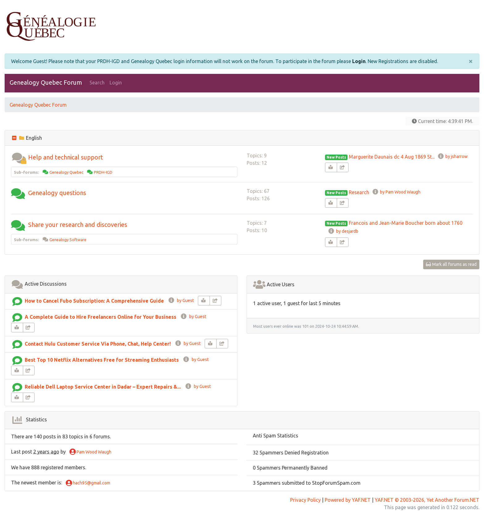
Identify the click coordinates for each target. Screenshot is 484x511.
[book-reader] (331, 167)
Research (359, 192)
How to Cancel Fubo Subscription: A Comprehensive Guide (94, 301)
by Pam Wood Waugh (396, 191)
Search (97, 82)
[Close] (470, 61)
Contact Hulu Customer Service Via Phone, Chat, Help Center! (98, 344)
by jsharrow (452, 156)
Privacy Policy (305, 500)
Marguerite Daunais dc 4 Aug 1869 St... (392, 157)
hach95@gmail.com (88, 483)
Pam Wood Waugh (90, 452)
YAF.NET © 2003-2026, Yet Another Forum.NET (427, 500)
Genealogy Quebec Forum (46, 82)
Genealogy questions (57, 192)
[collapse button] (15, 138)
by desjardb (343, 231)
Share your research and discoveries (77, 224)
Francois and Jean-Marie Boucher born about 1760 (405, 223)
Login (358, 61)
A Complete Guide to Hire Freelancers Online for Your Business (100, 317)
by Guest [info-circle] (181, 300)
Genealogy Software (67, 239)
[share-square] (343, 167)
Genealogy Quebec (66, 172)
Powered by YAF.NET (348, 500)
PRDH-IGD (103, 172)
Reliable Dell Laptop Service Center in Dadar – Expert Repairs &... (103, 387)
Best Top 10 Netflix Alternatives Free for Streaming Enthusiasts (102, 360)
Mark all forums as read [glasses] (451, 264)
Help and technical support (65, 157)
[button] (19, 157)
